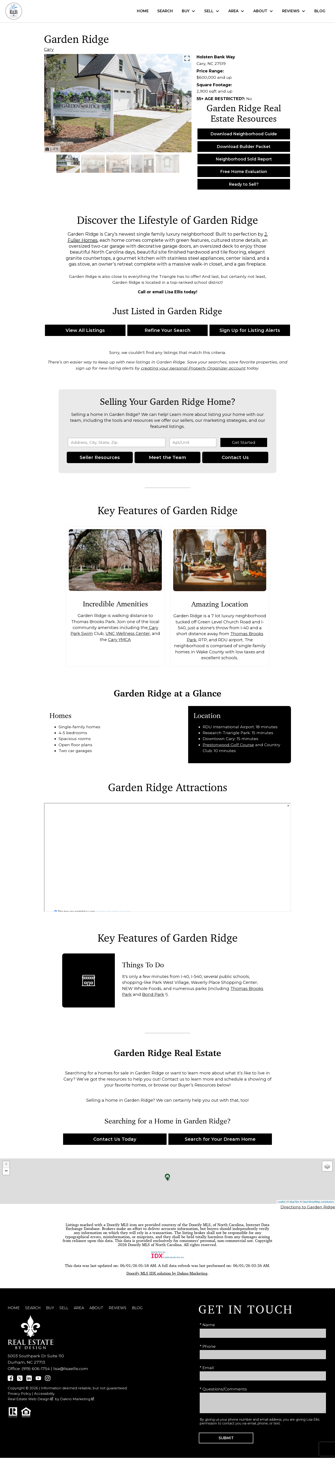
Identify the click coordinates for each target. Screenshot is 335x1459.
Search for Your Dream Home (220, 1139)
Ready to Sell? (244, 184)
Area (79, 1308)
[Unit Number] (193, 442)
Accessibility (44, 1394)
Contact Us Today (114, 1139)
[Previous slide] (48, 103)
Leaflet (281, 1201)
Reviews (117, 1308)
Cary (49, 49)
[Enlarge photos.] (187, 58)
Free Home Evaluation (243, 171)
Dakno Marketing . (77, 1399)
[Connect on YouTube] (38, 1379)
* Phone (208, 1346)
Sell (63, 1308)
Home (143, 11)
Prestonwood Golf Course (228, 744)
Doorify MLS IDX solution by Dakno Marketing (166, 1273)
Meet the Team (167, 457)
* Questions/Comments (223, 1389)
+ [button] (6, 1164)
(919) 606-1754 (36, 1368)
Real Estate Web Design (30, 1399)
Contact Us (235, 457)
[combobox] (116, 442)
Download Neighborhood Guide (243, 133)
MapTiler (294, 1201)
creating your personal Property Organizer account (193, 368)
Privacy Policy (19, 1394)
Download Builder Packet (244, 146)
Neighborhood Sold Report (244, 159)
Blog (319, 11)
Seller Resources (100, 457)
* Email (207, 1367)
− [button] (6, 1171)
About (96, 1308)
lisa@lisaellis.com (70, 1368)
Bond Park (153, 994)
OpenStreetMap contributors (318, 1201)
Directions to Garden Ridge (308, 1207)
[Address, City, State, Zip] (116, 442)
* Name (207, 1325)
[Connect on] (10, 1379)
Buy (50, 1308)
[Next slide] (187, 103)
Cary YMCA (119, 639)
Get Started (243, 442)
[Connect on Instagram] (47, 1379)
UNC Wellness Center (128, 633)
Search (165, 11)
